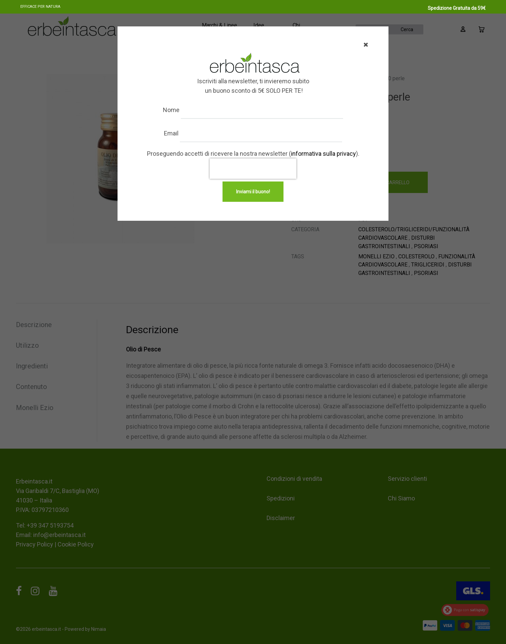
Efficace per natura (40, 6)
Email (178, 133)
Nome (178, 109)
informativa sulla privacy (323, 153)
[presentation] (253, 168)
